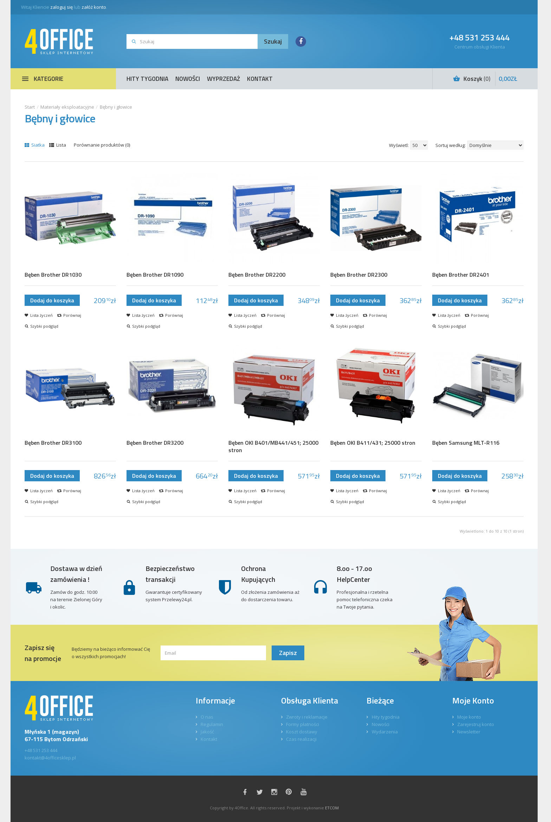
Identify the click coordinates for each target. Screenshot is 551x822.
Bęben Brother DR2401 (460, 274)
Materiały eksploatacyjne (67, 107)
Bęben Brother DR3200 (155, 443)
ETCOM (332, 807)
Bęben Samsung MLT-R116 (465, 443)
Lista (57, 145)
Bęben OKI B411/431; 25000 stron (372, 443)
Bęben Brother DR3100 (53, 443)
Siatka (35, 145)
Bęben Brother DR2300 (358, 274)
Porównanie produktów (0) (102, 145)
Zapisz (288, 652)
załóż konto (94, 7)
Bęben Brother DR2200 (256, 274)
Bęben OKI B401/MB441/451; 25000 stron (273, 446)
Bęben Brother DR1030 (53, 274)
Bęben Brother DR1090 (155, 274)
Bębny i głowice (116, 107)
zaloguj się (61, 7)
